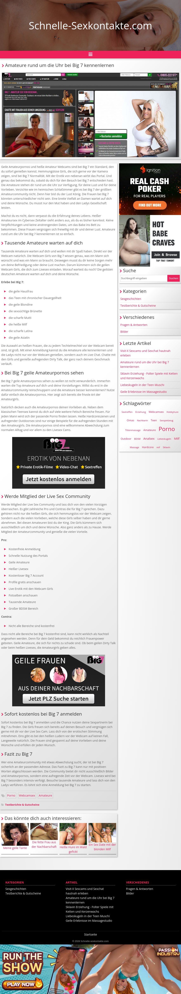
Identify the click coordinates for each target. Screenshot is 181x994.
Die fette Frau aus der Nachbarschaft (44, 836)
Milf (176, 438)
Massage (134, 447)
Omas (130, 420)
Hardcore (148, 447)
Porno (11, 795)
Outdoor (126, 439)
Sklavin (166, 447)
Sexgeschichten (130, 299)
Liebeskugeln (164, 438)
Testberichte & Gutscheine (22, 804)
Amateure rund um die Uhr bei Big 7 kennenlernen (144, 364)
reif (158, 447)
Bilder (124, 332)
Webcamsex (27, 795)
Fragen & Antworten (133, 325)
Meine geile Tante (15, 836)
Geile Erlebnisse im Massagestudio (143, 392)
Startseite (90, 934)
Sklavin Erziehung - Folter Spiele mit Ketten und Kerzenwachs (149, 376)
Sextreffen (127, 411)
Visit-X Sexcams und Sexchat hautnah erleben (145, 353)
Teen (154, 420)
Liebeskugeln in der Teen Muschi (142, 385)
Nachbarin (142, 420)
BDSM (137, 438)
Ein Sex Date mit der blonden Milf (102, 837)
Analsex (149, 438)
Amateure (45, 795)
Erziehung (140, 411)
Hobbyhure (173, 411)
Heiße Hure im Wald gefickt (73, 838)
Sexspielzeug (166, 420)
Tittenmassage (133, 430)
